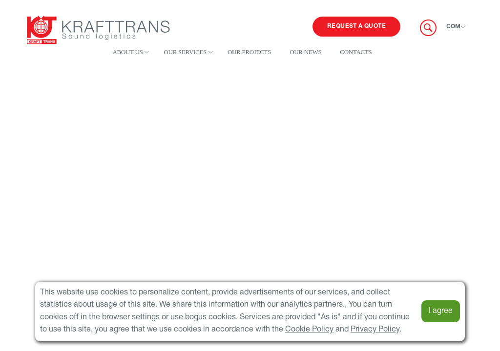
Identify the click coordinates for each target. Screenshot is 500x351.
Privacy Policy (375, 329)
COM (453, 26)
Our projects (249, 52)
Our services (185, 52)
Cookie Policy (309, 329)
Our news (305, 52)
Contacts (356, 52)
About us (127, 52)
